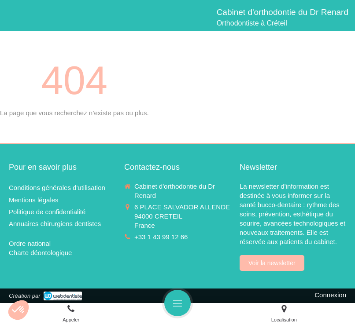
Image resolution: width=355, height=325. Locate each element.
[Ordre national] (30, 243)
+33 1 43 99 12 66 (161, 237)
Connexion (330, 295)
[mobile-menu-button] (177, 303)
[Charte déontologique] (40, 252)
